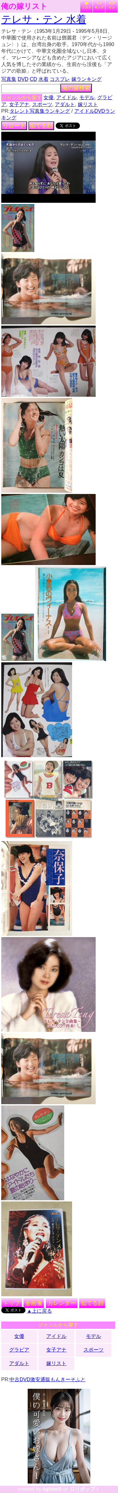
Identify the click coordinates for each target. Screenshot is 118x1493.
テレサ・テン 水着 (43, 19)
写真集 (8, 79)
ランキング (99, 5)
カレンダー (62, 1303)
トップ (11, 1303)
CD (33, 79)
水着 (43, 79)
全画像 (33, 1303)
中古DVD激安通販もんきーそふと (47, 1379)
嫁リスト (86, 5)
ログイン (112, 5)
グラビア (19, 1349)
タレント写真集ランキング (39, 111)
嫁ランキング (86, 79)
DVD (23, 79)
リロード (14, 126)
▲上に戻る (39, 1311)
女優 (48, 97)
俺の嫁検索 (76, 88)
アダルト (65, 104)
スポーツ (42, 104)
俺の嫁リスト (24, 6)
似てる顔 (41, 126)
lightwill (51, 1489)
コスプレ (60, 79)
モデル (86, 97)
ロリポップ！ (85, 1489)
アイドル (66, 97)
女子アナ (19, 104)
